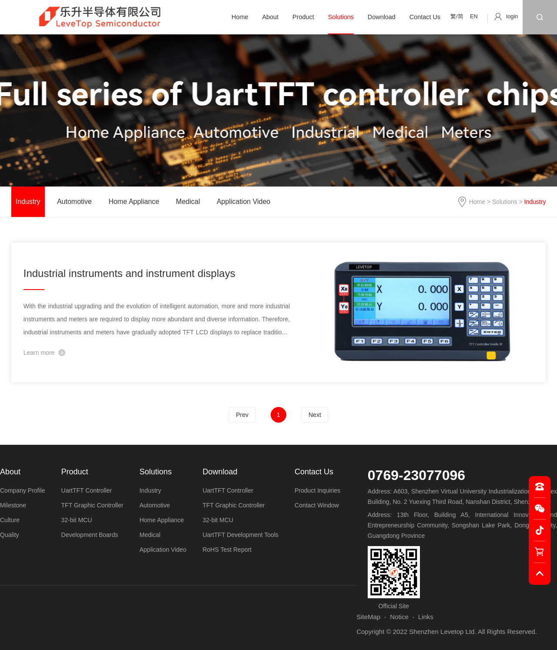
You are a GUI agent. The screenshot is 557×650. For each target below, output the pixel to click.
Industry (28, 201)
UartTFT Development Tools (240, 534)
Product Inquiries (317, 490)
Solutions (341, 16)
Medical (188, 201)
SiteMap (368, 616)
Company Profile (22, 490)
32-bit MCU (76, 520)
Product (303, 16)
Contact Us (424, 16)
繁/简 (456, 16)
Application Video (243, 201)
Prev (242, 414)
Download (382, 16)
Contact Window (317, 505)
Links (425, 616)
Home (240, 16)
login (512, 16)
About (270, 16)
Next (315, 414)
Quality (9, 534)
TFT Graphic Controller (92, 505)
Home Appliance (133, 201)
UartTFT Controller (86, 490)
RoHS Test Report (227, 549)
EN (474, 16)
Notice (399, 616)
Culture (10, 520)
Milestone (13, 505)
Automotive (74, 201)
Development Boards (89, 534)
